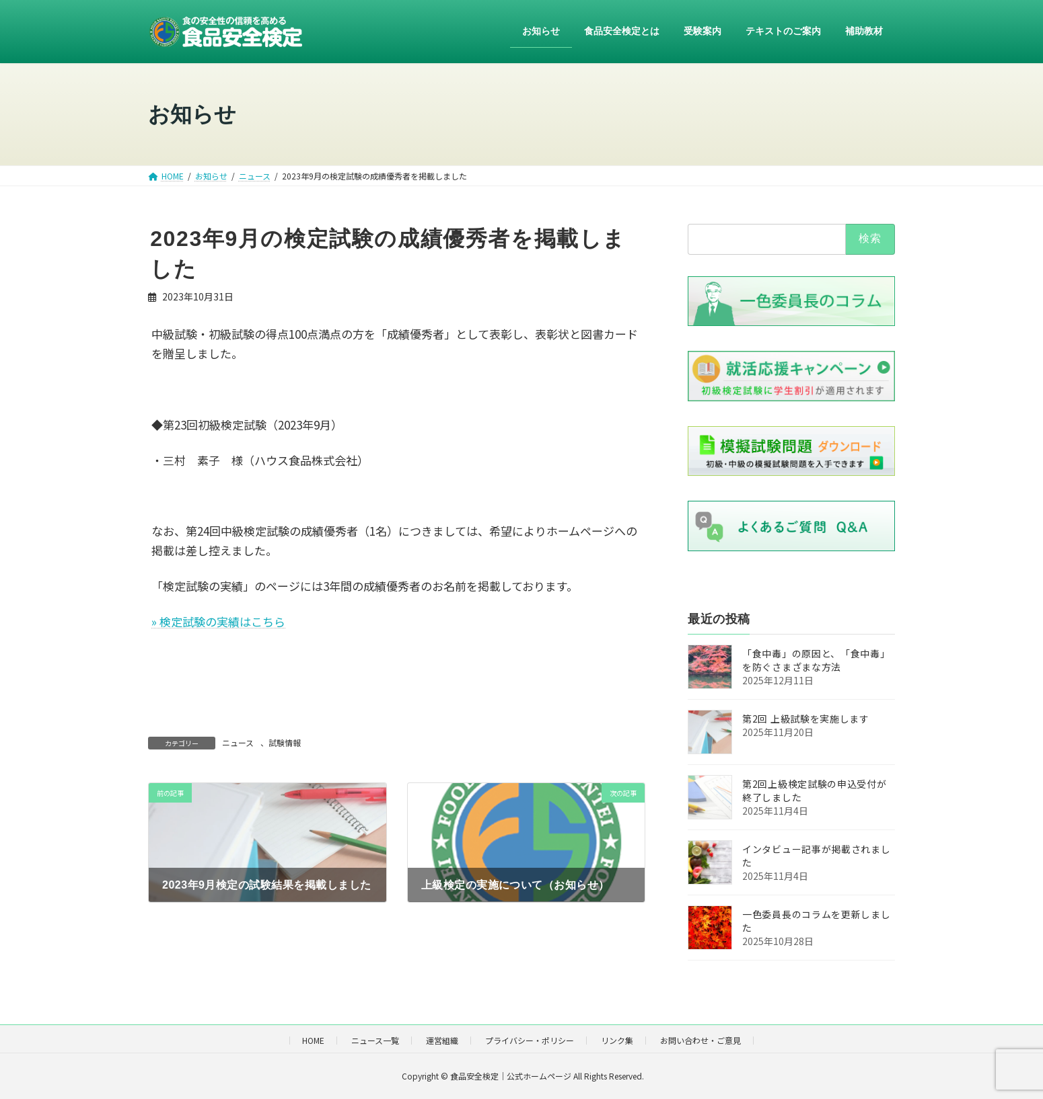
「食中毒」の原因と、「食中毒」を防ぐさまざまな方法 (816, 660)
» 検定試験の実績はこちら (218, 621)
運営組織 (442, 1040)
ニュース (238, 742)
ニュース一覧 (375, 1040)
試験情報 (284, 742)
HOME (313, 1040)
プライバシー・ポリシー (529, 1040)
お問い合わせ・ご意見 (700, 1040)
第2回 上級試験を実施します (805, 719)
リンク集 (617, 1040)
